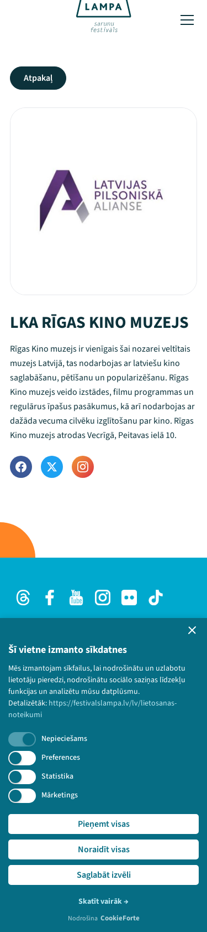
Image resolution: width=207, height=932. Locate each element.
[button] (192, 630)
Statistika (57, 776)
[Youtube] (76, 597)
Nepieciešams (64, 738)
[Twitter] (52, 467)
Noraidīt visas (104, 849)
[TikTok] (155, 597)
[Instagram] (83, 467)
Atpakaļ (38, 78)
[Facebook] (21, 467)
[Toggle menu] (187, 20)
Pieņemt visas (104, 824)
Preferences (60, 757)
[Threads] (23, 597)
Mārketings (59, 795)
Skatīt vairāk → (103, 901)
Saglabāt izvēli (104, 875)
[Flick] (129, 597)
